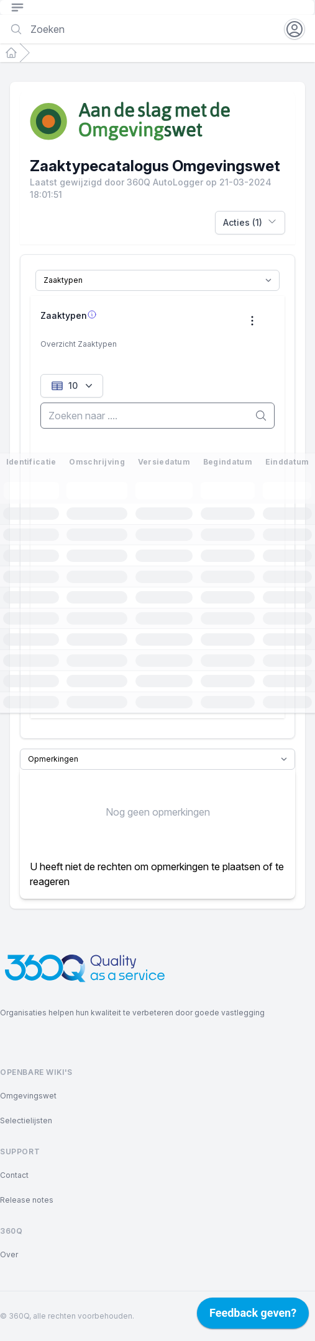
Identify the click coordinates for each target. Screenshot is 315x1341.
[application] (253, 1316)
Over (9, 1254)
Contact (14, 1175)
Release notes (26, 1200)
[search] (157, 416)
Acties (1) (250, 222)
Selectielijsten (26, 1120)
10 (73, 386)
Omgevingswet (28, 1095)
